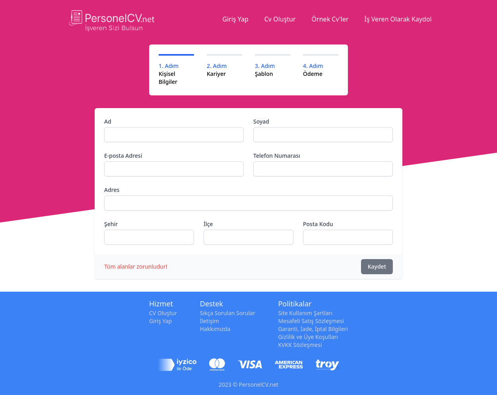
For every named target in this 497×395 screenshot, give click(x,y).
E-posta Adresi (123, 155)
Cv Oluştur (280, 19)
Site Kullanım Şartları (305, 313)
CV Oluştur (163, 313)
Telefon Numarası (276, 155)
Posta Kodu (318, 224)
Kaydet (377, 266)
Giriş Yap (235, 19)
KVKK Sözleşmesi (300, 345)
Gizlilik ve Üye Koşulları (308, 337)
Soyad (261, 121)
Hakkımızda (215, 329)
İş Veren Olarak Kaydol (398, 19)
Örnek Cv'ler (330, 19)
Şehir (111, 224)
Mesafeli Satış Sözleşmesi (311, 321)
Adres (111, 190)
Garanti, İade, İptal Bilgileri (313, 329)
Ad (107, 121)
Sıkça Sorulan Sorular (227, 313)
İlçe (208, 224)
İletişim (209, 321)
